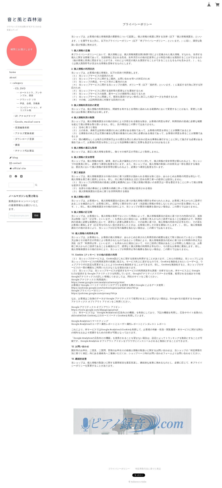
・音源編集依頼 (22, 127)
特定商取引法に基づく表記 (148, 469)
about (12, 77)
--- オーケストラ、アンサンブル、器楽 (31, 94)
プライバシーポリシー (119, 469)
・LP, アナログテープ (25, 116)
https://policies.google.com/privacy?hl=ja (94, 293)
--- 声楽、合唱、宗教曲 (30, 103)
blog (13, 157)
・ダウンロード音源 (24, 139)
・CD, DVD (20, 88)
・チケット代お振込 (24, 150)
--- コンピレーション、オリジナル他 (31, 108)
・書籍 (17, 144)
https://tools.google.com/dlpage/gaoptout (94, 310)
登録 (36, 215)
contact (15, 163)
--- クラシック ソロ (28, 99)
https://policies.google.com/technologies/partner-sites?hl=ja (104, 288)
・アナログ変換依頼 (24, 133)
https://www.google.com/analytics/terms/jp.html (97, 282)
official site (17, 168)
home (12, 72)
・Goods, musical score (27, 121)
